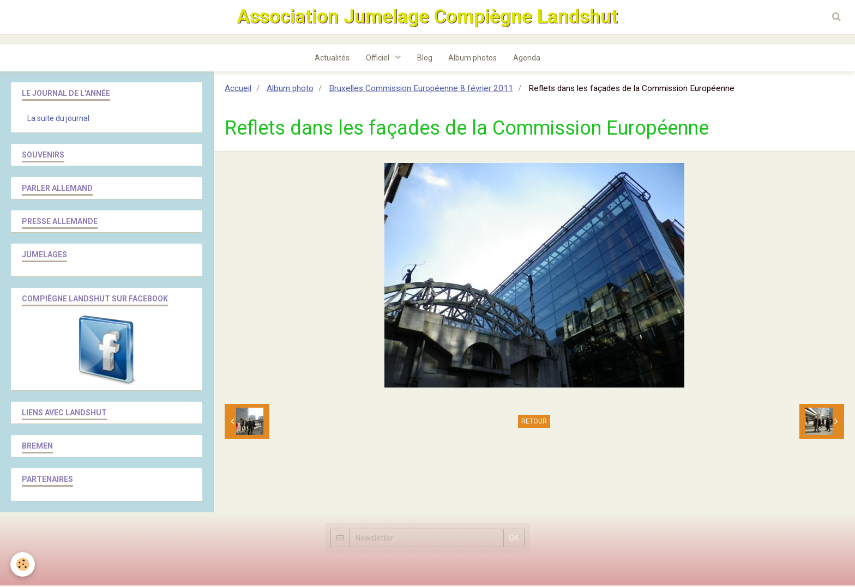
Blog (424, 59)
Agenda (527, 59)
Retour (534, 423)
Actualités (332, 59)
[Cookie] (23, 564)
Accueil (238, 90)
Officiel (378, 59)
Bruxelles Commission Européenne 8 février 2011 (421, 90)
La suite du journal (58, 120)
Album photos (473, 59)
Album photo (290, 90)
